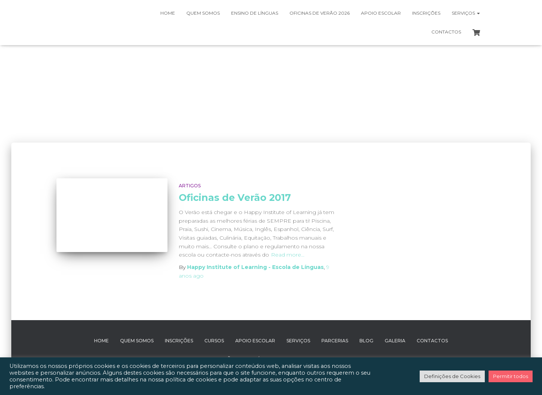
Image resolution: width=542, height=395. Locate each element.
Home (167, 13)
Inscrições (426, 13)
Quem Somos (137, 340)
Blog (366, 340)
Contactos (446, 32)
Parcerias (334, 340)
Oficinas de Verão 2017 (235, 197)
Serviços (466, 13)
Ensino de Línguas (254, 13)
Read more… (287, 254)
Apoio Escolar (381, 13)
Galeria (395, 340)
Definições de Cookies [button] (452, 376)
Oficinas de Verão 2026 (319, 13)
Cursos (214, 340)
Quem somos (203, 13)
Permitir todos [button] (510, 376)
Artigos (190, 185)
